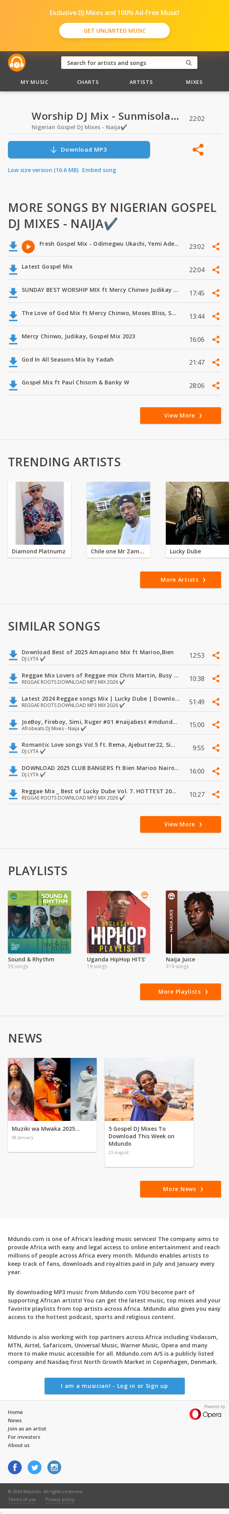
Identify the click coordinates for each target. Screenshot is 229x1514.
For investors (24, 1436)
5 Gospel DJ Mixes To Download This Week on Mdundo (142, 1136)
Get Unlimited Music (115, 30)
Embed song (99, 170)
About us (19, 1445)
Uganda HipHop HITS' (116, 959)
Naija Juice (180, 959)
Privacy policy (60, 1499)
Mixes (194, 81)
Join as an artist (27, 1428)
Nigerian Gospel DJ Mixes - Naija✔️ (79, 127)
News (15, 1420)
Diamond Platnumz (39, 551)
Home (15, 1412)
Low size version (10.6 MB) (43, 170)
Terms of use (22, 1499)
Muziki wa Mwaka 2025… (46, 1128)
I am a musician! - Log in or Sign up (114, 1386)
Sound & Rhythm (31, 959)
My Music (34, 81)
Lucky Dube (185, 551)
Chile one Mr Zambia (118, 551)
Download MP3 (78, 149)
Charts (88, 81)
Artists (141, 81)
